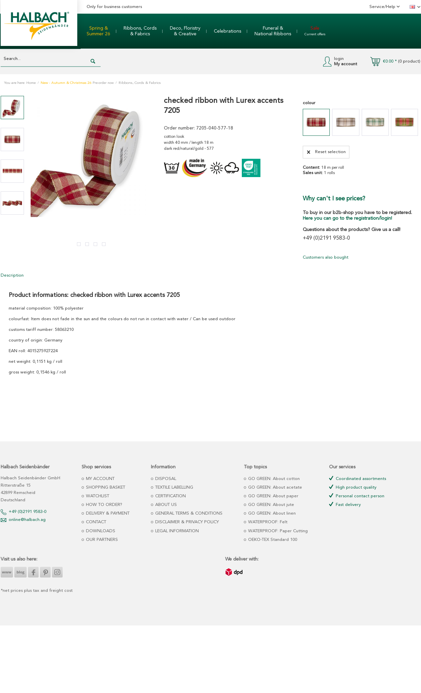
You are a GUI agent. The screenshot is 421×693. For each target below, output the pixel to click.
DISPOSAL (165, 479)
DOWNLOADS (100, 531)
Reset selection (326, 150)
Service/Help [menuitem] (383, 7)
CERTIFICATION (170, 496)
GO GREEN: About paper (272, 496)
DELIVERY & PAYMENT (107, 513)
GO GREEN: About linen (271, 513)
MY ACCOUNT (100, 479)
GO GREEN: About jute (270, 505)
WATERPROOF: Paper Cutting (277, 531)
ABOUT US (165, 505)
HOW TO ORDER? (103, 505)
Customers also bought (325, 257)
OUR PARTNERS (101, 540)
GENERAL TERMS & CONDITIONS (188, 513)
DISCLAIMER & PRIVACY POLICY (186, 522)
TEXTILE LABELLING (173, 487)
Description (12, 275)
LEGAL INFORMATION (176, 531)
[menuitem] (98, 31)
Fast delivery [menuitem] (345, 504)
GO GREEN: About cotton (273, 479)
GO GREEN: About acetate (274, 487)
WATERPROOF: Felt (267, 522)
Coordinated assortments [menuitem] (357, 478)
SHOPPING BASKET (105, 487)
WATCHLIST (97, 496)
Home (31, 83)
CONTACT (95, 522)
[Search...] (51, 59)
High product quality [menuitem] (352, 487)
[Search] (93, 61)
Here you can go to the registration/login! (347, 218)
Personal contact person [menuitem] (356, 495)
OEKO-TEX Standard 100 (272, 540)
